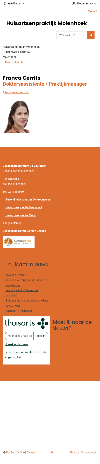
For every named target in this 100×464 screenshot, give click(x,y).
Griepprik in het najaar (18, 310)
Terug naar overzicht (16, 92)
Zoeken (40, 335)
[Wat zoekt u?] (71, 35)
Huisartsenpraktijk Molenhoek (46, 23)
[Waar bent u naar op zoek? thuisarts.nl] (19, 336)
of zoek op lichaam (16, 344)
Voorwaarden (89, 452)
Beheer (31, 452)
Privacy (74, 452)
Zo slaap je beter (15, 275)
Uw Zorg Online (15, 452)
